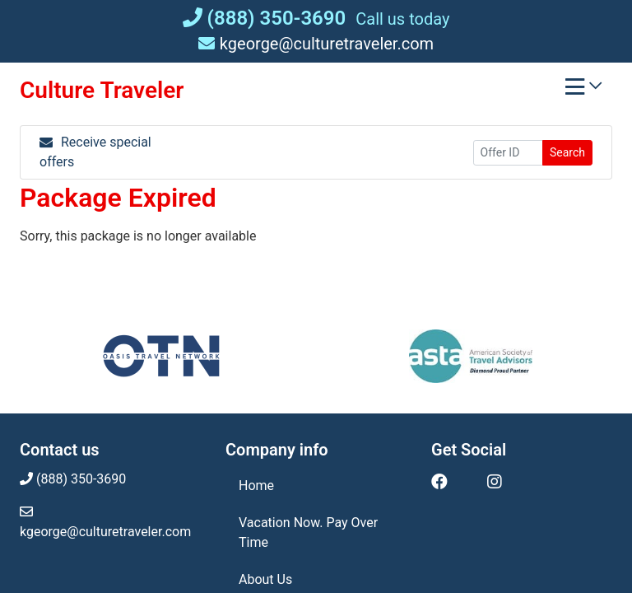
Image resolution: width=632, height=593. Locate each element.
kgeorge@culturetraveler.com (316, 44)
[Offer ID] (508, 153)
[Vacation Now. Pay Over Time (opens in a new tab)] (316, 533)
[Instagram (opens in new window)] (494, 482)
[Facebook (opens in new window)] (439, 482)
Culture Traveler (102, 90)
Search (567, 152)
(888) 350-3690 (264, 18)
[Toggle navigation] (583, 90)
